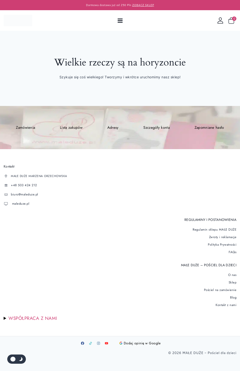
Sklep (233, 280)
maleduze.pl (19, 204)
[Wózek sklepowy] (232, 20)
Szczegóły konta (156, 127)
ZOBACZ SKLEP (143, 5)
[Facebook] (83, 339)
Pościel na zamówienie (221, 287)
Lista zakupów (71, 127)
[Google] (114, 339)
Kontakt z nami (226, 301)
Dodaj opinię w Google (140, 339)
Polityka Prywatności (222, 243)
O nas (233, 273)
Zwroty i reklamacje (224, 236)
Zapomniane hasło (209, 127)
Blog (233, 294)
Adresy (112, 127)
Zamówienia (25, 127)
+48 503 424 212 (23, 186)
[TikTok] (90, 339)
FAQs (232, 250)
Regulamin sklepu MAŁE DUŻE (215, 229)
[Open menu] (120, 20)
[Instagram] (98, 339)
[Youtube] (106, 339)
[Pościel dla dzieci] (18, 20)
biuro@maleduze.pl (24, 195)
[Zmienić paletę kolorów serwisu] (16, 359)
